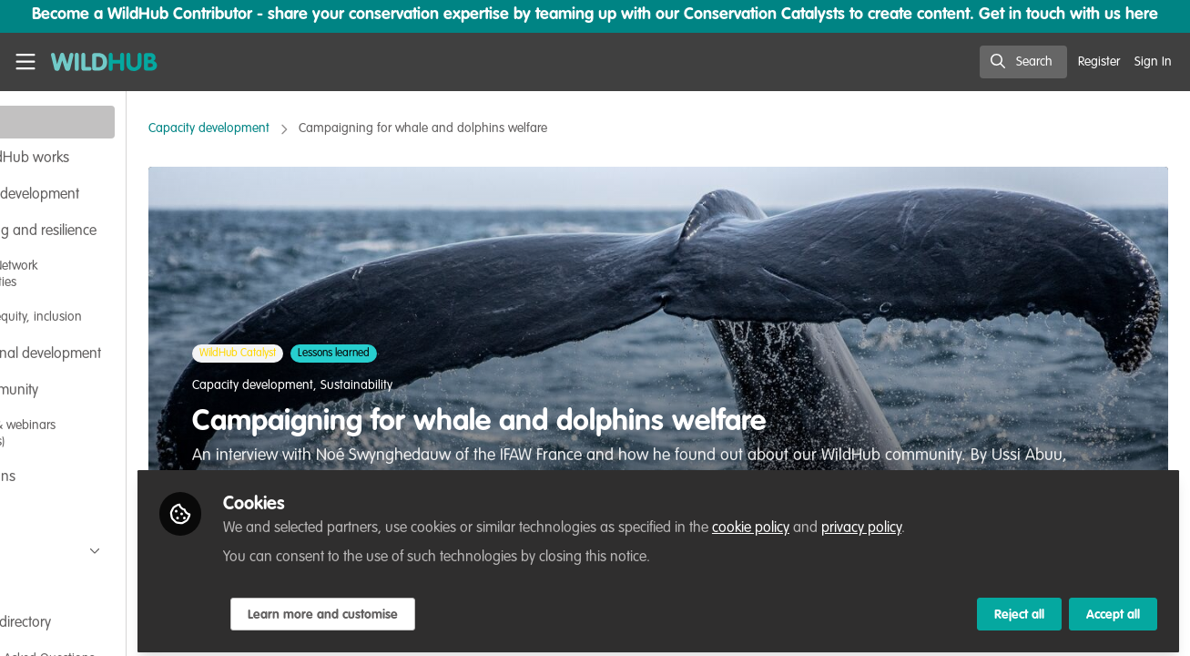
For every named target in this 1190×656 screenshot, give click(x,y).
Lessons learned (433, 353)
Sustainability (456, 385)
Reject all (1019, 607)
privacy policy (968, 521)
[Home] (96, 61)
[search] (1023, 62)
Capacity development (308, 128)
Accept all (1113, 607)
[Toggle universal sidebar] (25, 61)
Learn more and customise (429, 607)
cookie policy (857, 521)
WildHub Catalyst (337, 353)
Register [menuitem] (1099, 62)
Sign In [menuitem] (1153, 62)
